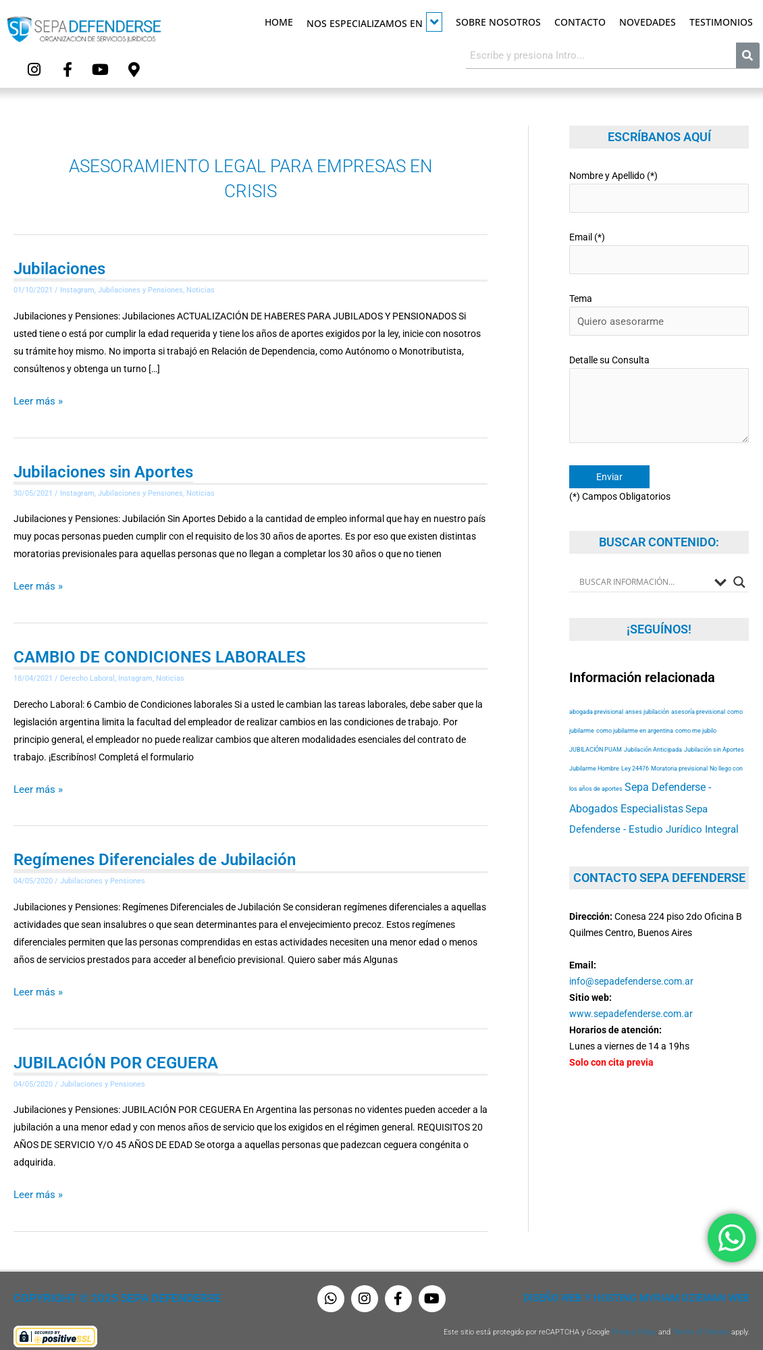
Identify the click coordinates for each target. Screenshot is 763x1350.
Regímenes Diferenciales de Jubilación (155, 852)
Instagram (77, 287)
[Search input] (643, 565)
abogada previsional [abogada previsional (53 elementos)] (596, 694)
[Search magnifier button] (739, 565)
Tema (659, 305)
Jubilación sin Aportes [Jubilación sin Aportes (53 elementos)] (714, 732)
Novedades (647, 22)
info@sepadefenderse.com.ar (631, 963)
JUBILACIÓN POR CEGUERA (116, 1053)
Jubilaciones (59, 266)
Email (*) (659, 246)
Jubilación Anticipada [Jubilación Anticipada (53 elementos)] (653, 732)
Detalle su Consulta (659, 387)
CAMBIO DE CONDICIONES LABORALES (160, 651)
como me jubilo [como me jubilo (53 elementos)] (695, 713)
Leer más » (36, 396)
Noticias (200, 287)
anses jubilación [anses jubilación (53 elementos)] (647, 694)
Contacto (580, 22)
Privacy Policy (634, 1321)
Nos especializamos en (374, 22)
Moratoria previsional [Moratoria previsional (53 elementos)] (679, 751)
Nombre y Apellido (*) (659, 187)
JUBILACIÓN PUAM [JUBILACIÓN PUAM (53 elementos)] (595, 732)
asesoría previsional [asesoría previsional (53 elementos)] (698, 694)
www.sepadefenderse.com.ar (631, 996)
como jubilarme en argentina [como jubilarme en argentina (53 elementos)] (634, 713)
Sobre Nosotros (498, 22)
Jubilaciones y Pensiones (140, 287)
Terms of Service (701, 1321)
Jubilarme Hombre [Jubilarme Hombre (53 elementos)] (594, 751)
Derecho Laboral (87, 672)
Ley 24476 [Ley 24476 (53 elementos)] (635, 751)
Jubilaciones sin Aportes (103, 467)
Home (279, 22)
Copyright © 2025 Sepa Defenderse (106, 1288)
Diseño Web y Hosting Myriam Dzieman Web (644, 1287)
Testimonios (721, 22)
